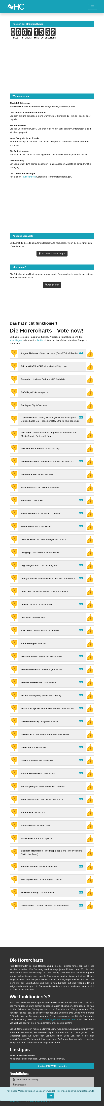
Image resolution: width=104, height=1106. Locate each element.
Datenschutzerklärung (25, 1079)
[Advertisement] (52, 308)
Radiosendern (29, 177)
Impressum (19, 1085)
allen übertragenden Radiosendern (56, 1019)
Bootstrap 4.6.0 (17, 1101)
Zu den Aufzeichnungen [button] (52, 253)
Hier (58, 1091)
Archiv (40, 340)
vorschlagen (16, 340)
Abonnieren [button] (52, 285)
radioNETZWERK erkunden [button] (52, 1066)
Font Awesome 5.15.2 (41, 1101)
